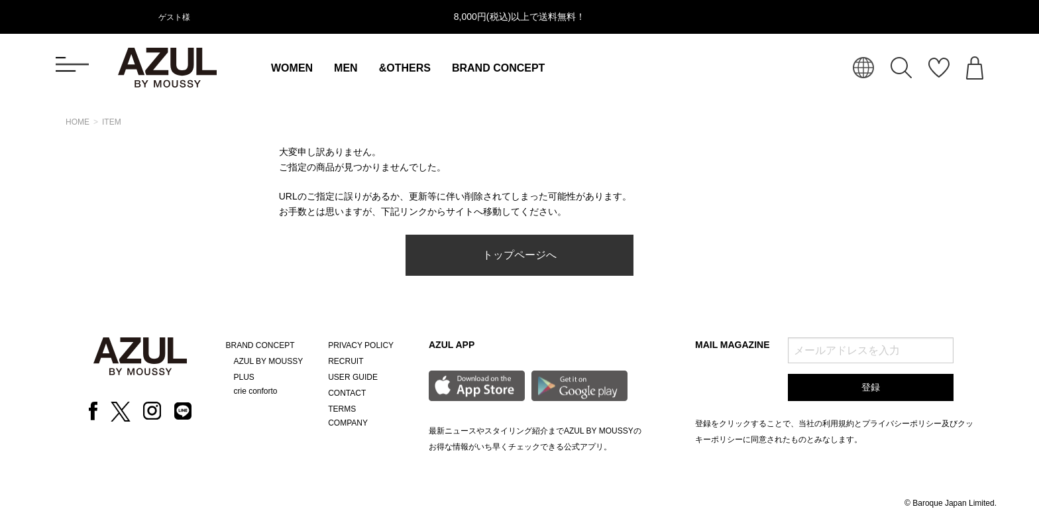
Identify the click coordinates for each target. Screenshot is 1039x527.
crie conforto (256, 391)
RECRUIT (345, 361)
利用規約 (838, 423)
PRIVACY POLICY (361, 345)
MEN (346, 68)
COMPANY (348, 423)
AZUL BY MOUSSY (268, 361)
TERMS (342, 409)
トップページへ (519, 255)
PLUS (244, 377)
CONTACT (347, 393)
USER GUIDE (353, 377)
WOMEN (292, 68)
